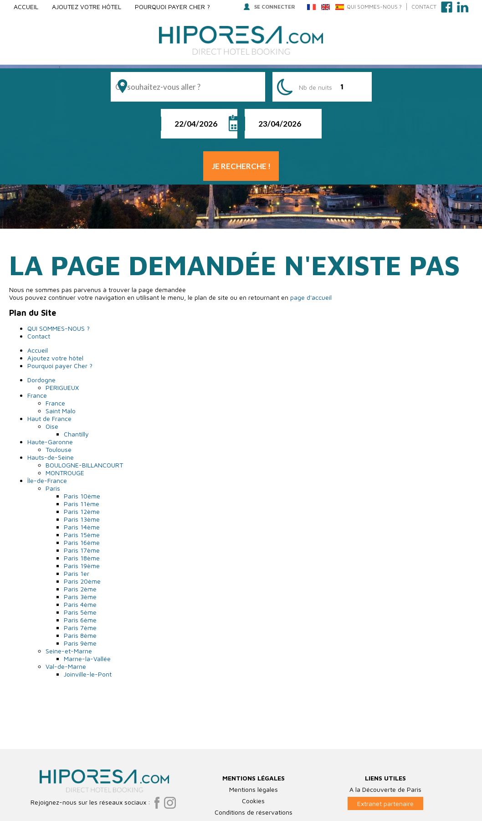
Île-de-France (47, 480)
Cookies (253, 773)
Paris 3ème (80, 596)
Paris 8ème (80, 635)
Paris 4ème (80, 604)
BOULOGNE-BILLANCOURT (84, 465)
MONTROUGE (65, 473)
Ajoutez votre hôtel (86, 6)
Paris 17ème (82, 550)
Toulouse (59, 449)
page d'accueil (311, 297)
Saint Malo (61, 411)
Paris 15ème (82, 535)
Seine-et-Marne (69, 651)
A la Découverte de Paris (385, 762)
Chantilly (76, 434)
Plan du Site (241, 815)
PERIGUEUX (62, 387)
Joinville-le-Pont (88, 674)
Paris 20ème (82, 581)
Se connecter (269, 6)
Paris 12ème (82, 511)
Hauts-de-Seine (50, 457)
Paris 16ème (82, 542)
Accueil (26, 6)
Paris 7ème (80, 627)
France (37, 395)
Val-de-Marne (66, 666)
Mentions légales (253, 762)
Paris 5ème (80, 612)
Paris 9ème (80, 643)
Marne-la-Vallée (87, 658)
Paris (53, 488)
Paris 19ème (82, 566)
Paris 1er (76, 573)
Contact (423, 6)
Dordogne (41, 380)
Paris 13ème (82, 519)
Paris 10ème (82, 496)
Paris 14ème (82, 527)
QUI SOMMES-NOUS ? (374, 6)
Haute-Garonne (50, 442)
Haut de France (49, 418)
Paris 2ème (80, 589)
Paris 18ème (82, 558)
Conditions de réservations (253, 785)
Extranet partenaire (385, 776)
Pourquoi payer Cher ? (172, 6)
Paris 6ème (80, 620)
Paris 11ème (81, 504)
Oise (52, 426)
